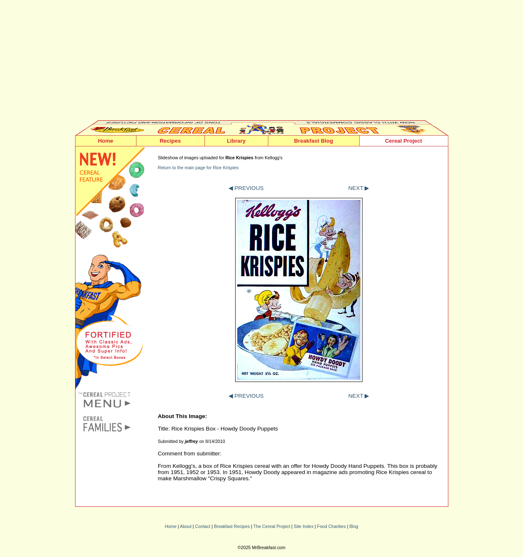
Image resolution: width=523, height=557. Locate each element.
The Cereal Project (271, 526)
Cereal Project (403, 141)
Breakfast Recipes (232, 526)
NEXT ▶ (359, 188)
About (186, 526)
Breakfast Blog (313, 141)
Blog (353, 526)
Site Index (303, 526)
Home (105, 141)
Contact (202, 526)
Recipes (170, 141)
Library (236, 141)
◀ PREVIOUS (246, 188)
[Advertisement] (261, 62)
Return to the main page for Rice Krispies (198, 167)
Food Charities (331, 526)
